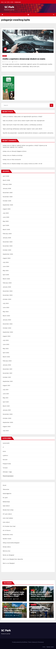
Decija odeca (7, 547)
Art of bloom (7, 530)
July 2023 (6, 303)
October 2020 (7, 418)
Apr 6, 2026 (35, 598)
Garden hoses (7, 538)
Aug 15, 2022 (7, 61)
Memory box (6, 551)
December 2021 (7, 369)
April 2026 (6, 176)
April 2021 (6, 402)
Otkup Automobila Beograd (11, 542)
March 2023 (6, 315)
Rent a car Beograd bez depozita (13, 559)
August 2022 (6, 336)
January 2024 (7, 287)
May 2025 (6, 221)
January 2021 (7, 410)
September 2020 (8, 422)
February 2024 (7, 283)
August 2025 (6, 209)
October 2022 (7, 328)
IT (3, 447)
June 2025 (6, 217)
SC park (5, 497)
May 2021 (5, 397)
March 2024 (6, 278)
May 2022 (6, 348)
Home (44, 646)
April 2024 (6, 274)
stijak (14, 61)
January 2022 (7, 365)
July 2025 (6, 213)
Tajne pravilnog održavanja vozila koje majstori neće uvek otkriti (22, 129)
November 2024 (7, 246)
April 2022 (6, 352)
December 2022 (7, 324)
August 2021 (6, 385)
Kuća (4, 451)
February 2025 (7, 233)
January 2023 (7, 320)
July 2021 (5, 389)
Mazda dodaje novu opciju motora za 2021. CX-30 (27, 163)
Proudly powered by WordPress (20, 642)
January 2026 (7, 188)
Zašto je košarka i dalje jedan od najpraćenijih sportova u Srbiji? (22, 116)
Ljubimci (5, 455)
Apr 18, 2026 (8, 598)
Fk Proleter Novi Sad (9, 526)
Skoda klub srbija (8, 510)
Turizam (5, 467)
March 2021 (6, 406)
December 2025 (7, 192)
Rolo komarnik (16, 159)
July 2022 (6, 340)
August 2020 (6, 426)
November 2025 (7, 196)
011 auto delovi (7, 514)
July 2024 (6, 262)
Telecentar (6, 489)
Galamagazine (7, 493)
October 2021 (7, 377)
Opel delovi (6, 506)
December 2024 (7, 242)
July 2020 (6, 430)
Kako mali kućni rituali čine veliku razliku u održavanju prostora (22, 124)
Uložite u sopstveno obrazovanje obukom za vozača (23, 59)
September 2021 (8, 381)
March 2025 (6, 229)
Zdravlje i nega (7, 472)
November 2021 (7, 373)
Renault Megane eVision (19, 151)
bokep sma (6, 145)
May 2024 (6, 270)
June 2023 (6, 307)
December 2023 (7, 291)
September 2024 (8, 254)
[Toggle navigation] (28, 14)
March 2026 (6, 180)
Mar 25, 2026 (8, 615)
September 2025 (8, 205)
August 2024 (6, 258)
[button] (53, 14)
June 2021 (6, 393)
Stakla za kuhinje (17, 155)
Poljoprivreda (7, 463)
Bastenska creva (8, 534)
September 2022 (8, 332)
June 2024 (6, 266)
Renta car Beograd (8, 555)
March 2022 (6, 356)
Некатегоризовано (8, 476)
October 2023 (7, 299)
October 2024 (7, 250)
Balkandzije (6, 501)
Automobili (6, 443)
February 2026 (7, 184)
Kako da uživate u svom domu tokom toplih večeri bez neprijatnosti (24, 120)
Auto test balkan (8, 518)
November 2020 (7, 414)
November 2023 (7, 295)
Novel (4, 485)
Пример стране (50, 646)
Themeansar (41, 642)
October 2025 (7, 200)
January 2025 (7, 237)
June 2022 (6, 344)
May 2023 (6, 311)
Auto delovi (6, 522)
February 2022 (7, 361)
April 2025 (6, 225)
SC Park (9, 7)
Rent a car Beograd (8, 563)
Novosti (4, 55)
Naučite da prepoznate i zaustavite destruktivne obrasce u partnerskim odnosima (28, 133)
